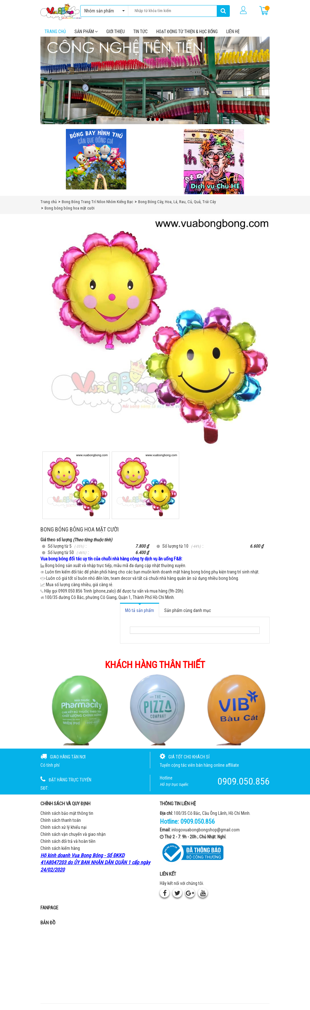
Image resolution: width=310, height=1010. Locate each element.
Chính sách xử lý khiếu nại (63, 827)
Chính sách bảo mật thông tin (66, 813)
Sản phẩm (86, 31)
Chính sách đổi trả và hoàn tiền (67, 841)
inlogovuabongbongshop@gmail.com (206, 829)
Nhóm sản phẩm (103, 10)
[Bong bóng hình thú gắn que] (96, 159)
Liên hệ (233, 31)
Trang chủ (55, 31)
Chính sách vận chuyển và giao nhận (73, 834)
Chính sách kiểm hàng (60, 848)
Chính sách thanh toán (60, 820)
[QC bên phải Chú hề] (214, 161)
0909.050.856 (197, 821)
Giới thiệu (115, 31)
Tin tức (140, 31)
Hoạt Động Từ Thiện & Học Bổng (187, 31)
